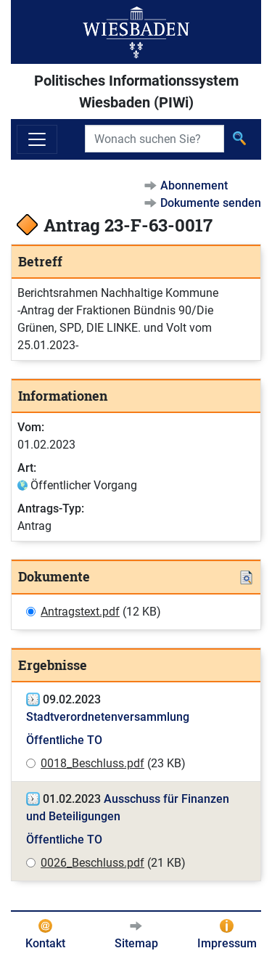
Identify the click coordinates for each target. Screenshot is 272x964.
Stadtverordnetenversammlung (107, 717)
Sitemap (136, 943)
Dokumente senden (210, 203)
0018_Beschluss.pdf (92, 763)
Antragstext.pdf (80, 611)
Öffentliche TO (64, 740)
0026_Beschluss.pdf (92, 863)
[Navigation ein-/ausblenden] (37, 139)
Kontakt (45, 943)
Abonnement (194, 185)
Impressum (227, 943)
